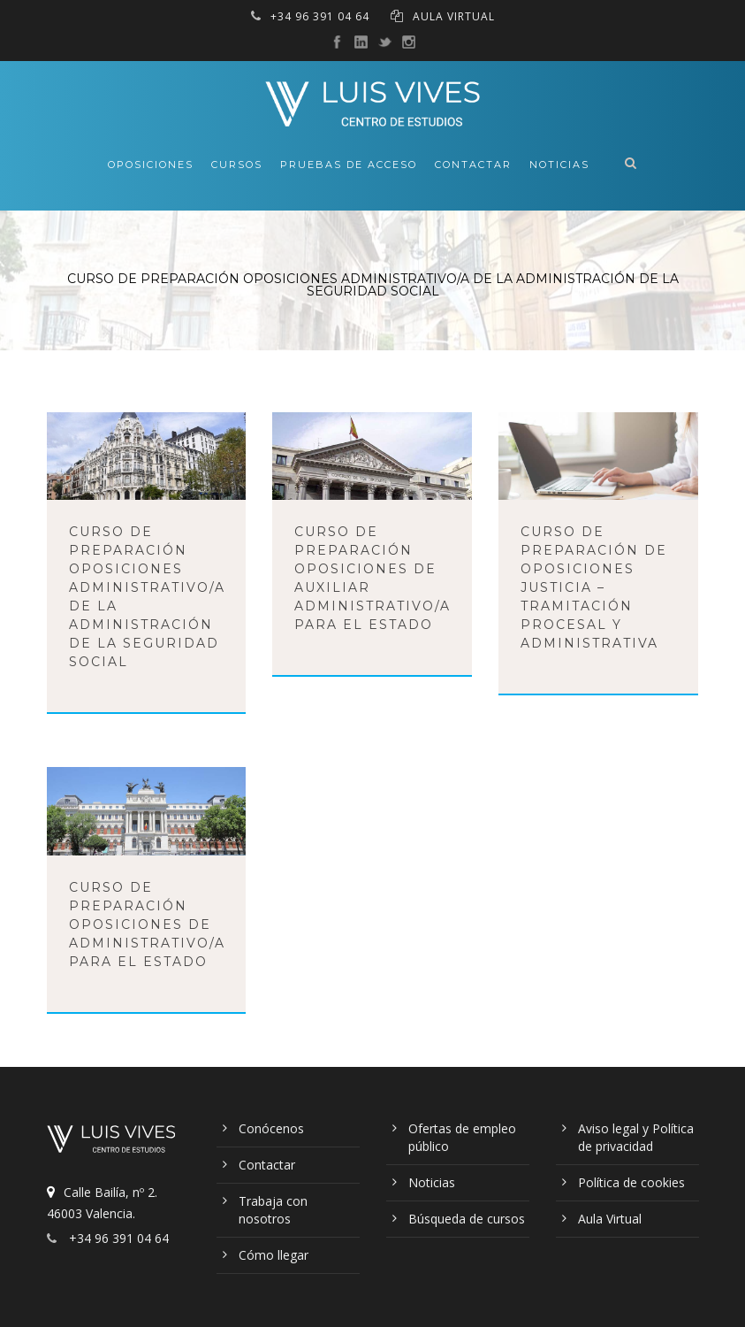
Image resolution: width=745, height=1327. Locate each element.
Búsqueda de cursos (466, 1218)
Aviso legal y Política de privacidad (636, 1137)
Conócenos (271, 1128)
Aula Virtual (610, 1218)
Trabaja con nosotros (273, 1210)
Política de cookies (631, 1182)
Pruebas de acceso (348, 164)
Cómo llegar (273, 1254)
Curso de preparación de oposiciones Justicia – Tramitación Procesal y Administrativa (594, 587)
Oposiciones (151, 164)
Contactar (473, 164)
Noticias (559, 164)
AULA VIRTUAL (454, 16)
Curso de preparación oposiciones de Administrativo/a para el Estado (147, 924)
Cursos (236, 164)
